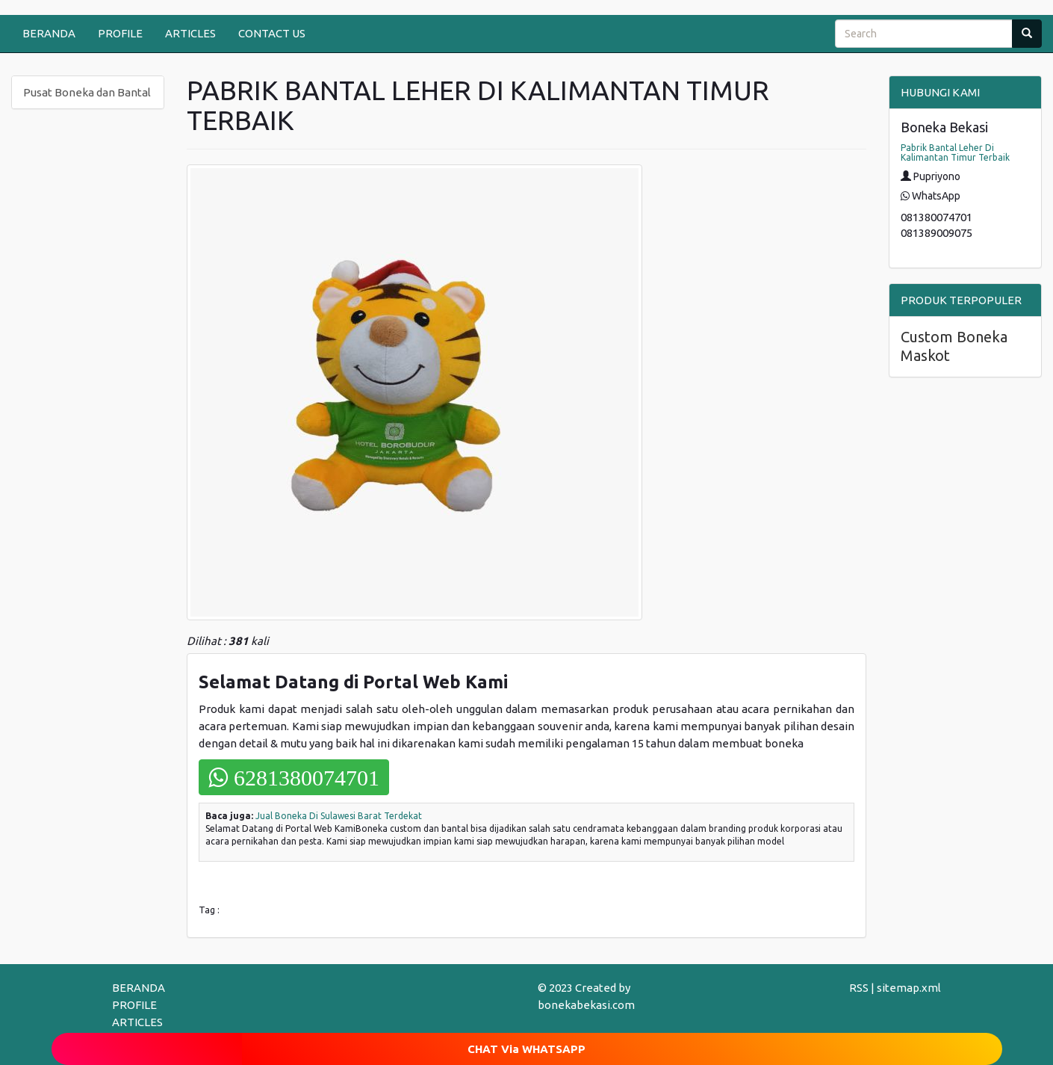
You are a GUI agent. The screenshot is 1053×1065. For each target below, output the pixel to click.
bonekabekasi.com (586, 1004)
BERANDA (48, 33)
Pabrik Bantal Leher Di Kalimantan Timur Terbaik (955, 152)
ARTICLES (190, 33)
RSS (859, 987)
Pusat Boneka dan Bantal (87, 92)
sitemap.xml (909, 987)
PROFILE (120, 33)
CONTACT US (271, 33)
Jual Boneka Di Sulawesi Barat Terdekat (338, 816)
